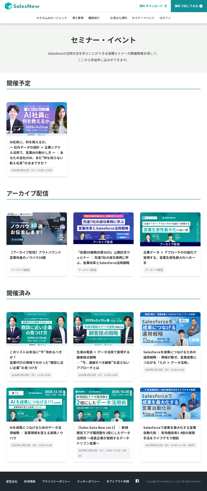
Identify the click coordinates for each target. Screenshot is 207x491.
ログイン (165, 18)
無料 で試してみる (189, 6)
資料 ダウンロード (153, 6)
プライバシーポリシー (56, 481)
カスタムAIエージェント (51, 18)
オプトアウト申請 (117, 481)
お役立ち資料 (118, 18)
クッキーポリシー (88, 481)
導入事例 (77, 18)
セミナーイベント (143, 18)
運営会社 (11, 481)
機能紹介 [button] (94, 18)
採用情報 (29, 481)
